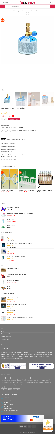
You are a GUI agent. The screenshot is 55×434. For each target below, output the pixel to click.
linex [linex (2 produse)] (51, 380)
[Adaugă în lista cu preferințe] (27, 130)
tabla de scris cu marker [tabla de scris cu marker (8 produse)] (32, 387)
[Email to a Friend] (10, 131)
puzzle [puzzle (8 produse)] (49, 384)
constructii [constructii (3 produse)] (33, 377)
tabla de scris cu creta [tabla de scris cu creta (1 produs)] (23, 387)
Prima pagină (16, 11)
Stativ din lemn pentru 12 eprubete (44, 190)
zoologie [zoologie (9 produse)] (18, 389)
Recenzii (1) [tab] (23, 139)
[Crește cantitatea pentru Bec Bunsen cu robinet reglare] (6, 119)
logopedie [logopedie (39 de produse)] (22, 382)
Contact (3, 331)
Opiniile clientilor (5, 339)
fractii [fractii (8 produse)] (24, 380)
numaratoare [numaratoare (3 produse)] (4, 384)
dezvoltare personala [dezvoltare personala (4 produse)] (6, 380)
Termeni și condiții (5, 333)
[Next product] (26, 13)
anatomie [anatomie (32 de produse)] (8, 377)
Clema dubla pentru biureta (7, 190)
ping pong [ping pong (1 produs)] (26, 384)
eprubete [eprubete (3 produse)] (19, 380)
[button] (4, 2)
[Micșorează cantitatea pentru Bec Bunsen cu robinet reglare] (2, 119)
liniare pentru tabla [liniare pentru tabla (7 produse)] (5, 382)
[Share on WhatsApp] (2, 131)
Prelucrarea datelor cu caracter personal (10, 342)
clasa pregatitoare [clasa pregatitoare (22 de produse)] (26, 377)
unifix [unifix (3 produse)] (14, 389)
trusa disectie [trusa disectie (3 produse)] (4, 389)
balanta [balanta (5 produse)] (15, 377)
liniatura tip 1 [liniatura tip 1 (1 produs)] (12, 382)
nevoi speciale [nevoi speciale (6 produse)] (48, 382)
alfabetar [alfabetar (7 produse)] (3, 377)
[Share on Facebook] (5, 131)
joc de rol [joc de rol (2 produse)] (39, 380)
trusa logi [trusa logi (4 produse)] (10, 389)
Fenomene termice (8, 127)
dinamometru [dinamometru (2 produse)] (14, 380)
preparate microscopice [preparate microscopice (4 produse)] (34, 384)
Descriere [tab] (3, 139)
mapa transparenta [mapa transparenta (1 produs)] (34, 382)
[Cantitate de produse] (4, 119)
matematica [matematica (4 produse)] (41, 382)
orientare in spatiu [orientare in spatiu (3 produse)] (11, 384)
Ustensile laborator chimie (35, 11)
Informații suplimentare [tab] (13, 139)
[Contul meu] (50, 2)
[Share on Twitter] (7, 131)
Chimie (24, 11)
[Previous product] (29, 13)
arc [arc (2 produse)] (12, 377)
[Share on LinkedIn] (14, 131)
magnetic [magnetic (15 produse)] (27, 382)
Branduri (3, 344)
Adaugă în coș (14, 119)
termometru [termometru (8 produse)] (41, 387)
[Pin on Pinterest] (12, 131)
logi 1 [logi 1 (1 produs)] (18, 382)
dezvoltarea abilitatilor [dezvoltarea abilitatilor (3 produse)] (41, 377)
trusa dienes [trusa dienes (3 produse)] (47, 387)
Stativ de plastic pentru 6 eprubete (26, 190)
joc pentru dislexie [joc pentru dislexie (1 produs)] (45, 380)
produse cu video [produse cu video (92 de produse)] (43, 384)
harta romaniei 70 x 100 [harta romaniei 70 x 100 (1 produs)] (31, 380)
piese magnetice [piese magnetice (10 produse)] (20, 384)
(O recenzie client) (11, 113)
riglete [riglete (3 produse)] (3, 387)
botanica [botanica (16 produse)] (20, 377)
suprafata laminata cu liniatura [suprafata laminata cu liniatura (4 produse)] (11, 387)
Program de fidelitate (6, 336)
